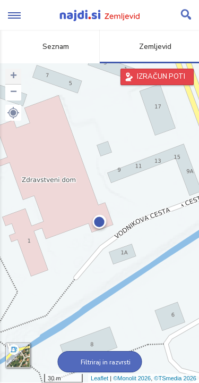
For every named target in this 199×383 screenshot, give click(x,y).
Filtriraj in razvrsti (99, 362)
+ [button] (13, 77)
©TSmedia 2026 (175, 378)
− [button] (13, 93)
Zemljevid (149, 46)
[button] (13, 113)
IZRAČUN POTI (161, 76)
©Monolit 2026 (132, 378)
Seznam (49, 46)
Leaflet (99, 378)
